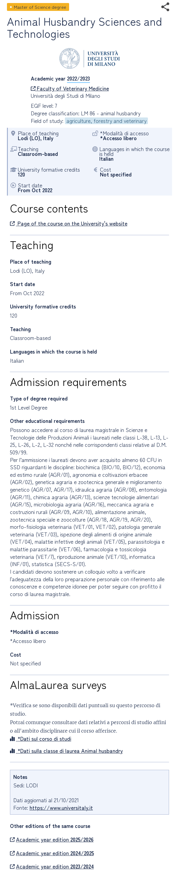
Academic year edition (52, 839)
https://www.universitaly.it (61, 807)
